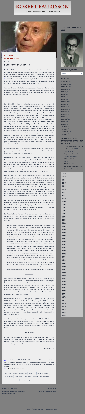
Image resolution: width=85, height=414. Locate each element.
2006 (64, 211)
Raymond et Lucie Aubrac (11, 380)
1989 (64, 263)
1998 (64, 235)
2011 (64, 195)
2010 (64, 198)
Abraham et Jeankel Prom (20, 373)
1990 (64, 260)
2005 (64, 214)
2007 (64, 208)
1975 (64, 306)
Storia (63, 124)
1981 (64, 288)
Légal (11, 58)
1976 (64, 303)
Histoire (6, 58)
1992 (64, 254)
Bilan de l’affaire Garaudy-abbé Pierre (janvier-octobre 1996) (15, 390)
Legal (63, 94)
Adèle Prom (32, 373)
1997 (64, 238)
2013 (64, 189)
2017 (64, 177)
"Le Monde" (8, 373)
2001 (64, 226)
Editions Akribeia (69, 159)
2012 (64, 192)
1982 (64, 285)
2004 (64, 217)
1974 (64, 309)
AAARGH (66, 164)
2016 (64, 180)
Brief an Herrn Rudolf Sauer (44, 389)
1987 (64, 269)
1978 (64, 297)
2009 (64, 201)
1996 (64, 242)
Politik (63, 116)
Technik (63, 129)
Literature (64, 106)
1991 (64, 257)
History (63, 91)
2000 (64, 229)
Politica (63, 111)
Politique (16, 58)
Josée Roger (27, 376)
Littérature (64, 109)
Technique (64, 131)
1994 (64, 248)
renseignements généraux (27, 380)
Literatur (63, 104)
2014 (64, 186)
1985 (64, 275)
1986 (64, 272)
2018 (64, 174)
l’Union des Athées (44, 376)
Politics (63, 114)
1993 (64, 251)
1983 (64, 282)
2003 (64, 220)
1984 (64, 279)
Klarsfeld (35, 376)
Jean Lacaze (18, 376)
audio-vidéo (64, 82)
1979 (64, 294)
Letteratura (64, 101)
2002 (64, 223)
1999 (64, 232)
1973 (64, 312)
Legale (63, 99)
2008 (64, 205)
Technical (64, 126)
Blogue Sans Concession (71, 154)
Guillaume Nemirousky (43, 373)
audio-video (64, 84)
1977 (64, 300)
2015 (64, 183)
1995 (64, 245)
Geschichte (64, 86)
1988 (64, 266)
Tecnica (63, 134)
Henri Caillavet (9, 376)
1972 (64, 316)
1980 (64, 291)
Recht (63, 121)
